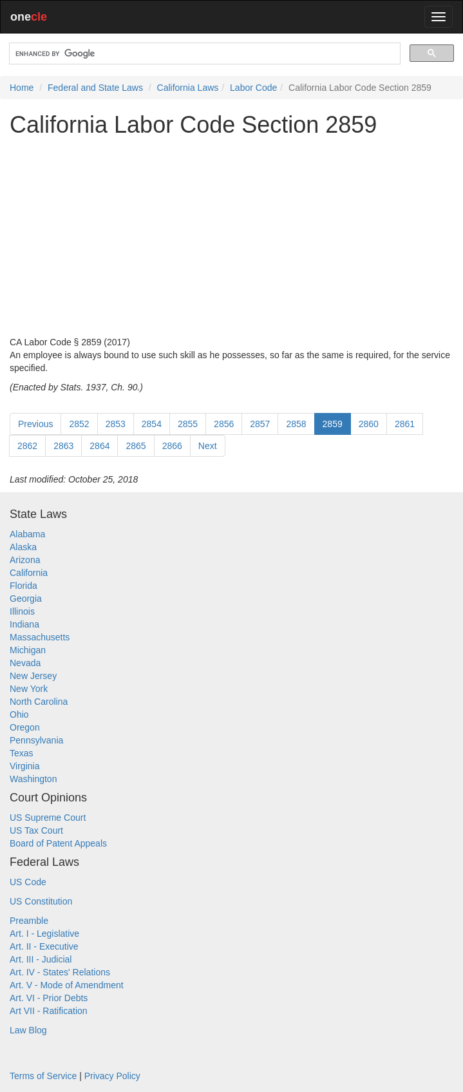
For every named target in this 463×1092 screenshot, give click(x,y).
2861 (405, 424)
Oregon (25, 727)
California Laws (188, 87)
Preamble (29, 920)
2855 (188, 424)
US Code (28, 882)
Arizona (25, 560)
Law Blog (28, 1030)
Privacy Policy (112, 1076)
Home (21, 87)
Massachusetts (40, 637)
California (29, 573)
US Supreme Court (48, 817)
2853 (116, 424)
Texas (21, 753)
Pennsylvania (36, 740)
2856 (224, 424)
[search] (203, 53)
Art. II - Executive (44, 946)
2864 (99, 446)
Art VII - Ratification (49, 1011)
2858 (296, 424)
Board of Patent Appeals (58, 843)
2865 (136, 446)
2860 (369, 424)
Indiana (24, 624)
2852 (79, 424)
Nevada (25, 663)
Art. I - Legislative (44, 933)
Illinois (22, 611)
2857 (260, 424)
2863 (63, 446)
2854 (152, 424)
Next (207, 446)
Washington (33, 779)
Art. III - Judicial (40, 959)
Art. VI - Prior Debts (49, 998)
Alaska (23, 547)
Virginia (24, 766)
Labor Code (253, 87)
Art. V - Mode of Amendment (67, 985)
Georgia (26, 598)
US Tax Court (36, 830)
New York (29, 689)
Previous (35, 424)
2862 (27, 446)
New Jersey (33, 676)
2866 (172, 446)
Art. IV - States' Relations (60, 972)
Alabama (27, 534)
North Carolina (39, 701)
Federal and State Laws (95, 87)
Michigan (28, 650)
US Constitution (41, 901)
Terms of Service (43, 1076)
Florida (23, 585)
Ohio (19, 714)
